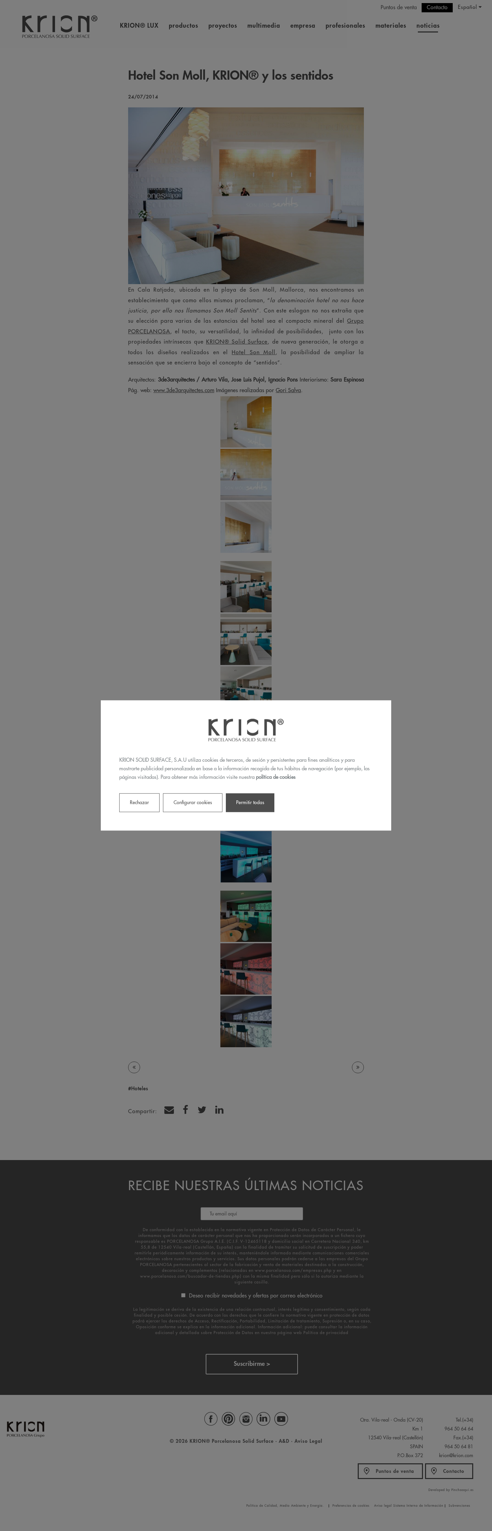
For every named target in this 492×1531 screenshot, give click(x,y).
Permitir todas (250, 802)
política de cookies (276, 777)
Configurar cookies (193, 802)
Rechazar (139, 802)
